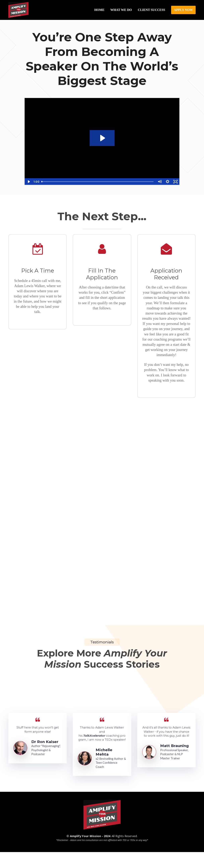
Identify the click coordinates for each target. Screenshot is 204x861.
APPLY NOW (183, 10)
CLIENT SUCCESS (151, 10)
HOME (99, 10)
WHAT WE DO (121, 10)
